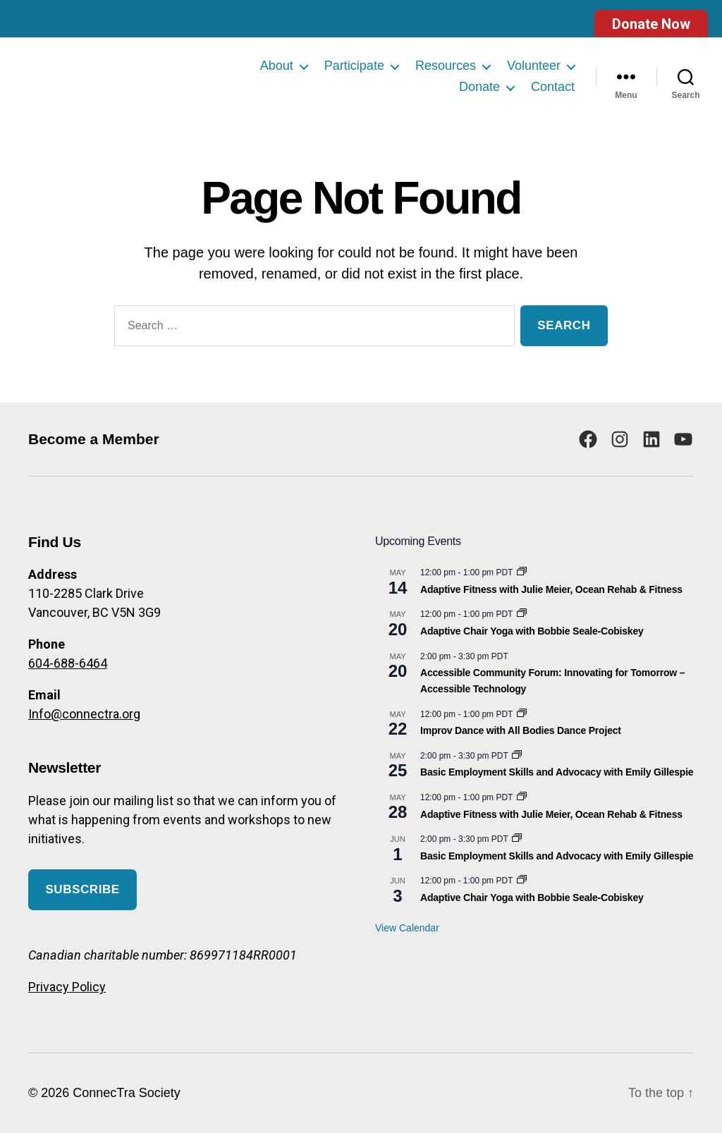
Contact (553, 87)
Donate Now (651, 24)
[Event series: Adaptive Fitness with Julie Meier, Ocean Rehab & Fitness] (522, 572)
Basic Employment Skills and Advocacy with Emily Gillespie (556, 772)
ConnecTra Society (126, 1093)
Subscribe (82, 889)
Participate (354, 66)
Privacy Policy (67, 986)
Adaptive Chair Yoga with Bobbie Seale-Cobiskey (532, 631)
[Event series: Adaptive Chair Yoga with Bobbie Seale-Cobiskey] (522, 614)
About (276, 66)
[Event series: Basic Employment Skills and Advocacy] (517, 756)
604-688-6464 (67, 663)
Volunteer (534, 66)
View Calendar (407, 927)
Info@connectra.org (84, 713)
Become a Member (93, 439)
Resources (445, 66)
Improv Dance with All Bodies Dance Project (520, 730)
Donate (479, 87)
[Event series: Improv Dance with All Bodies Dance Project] (522, 714)
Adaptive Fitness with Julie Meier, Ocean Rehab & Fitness (551, 589)
